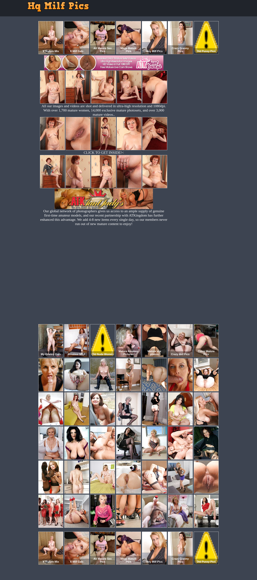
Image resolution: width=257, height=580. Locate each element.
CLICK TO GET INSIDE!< (104, 152)
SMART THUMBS (134, 566)
